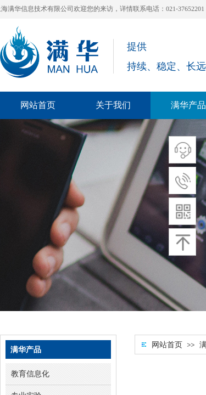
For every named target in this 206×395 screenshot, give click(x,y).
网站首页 (167, 345)
